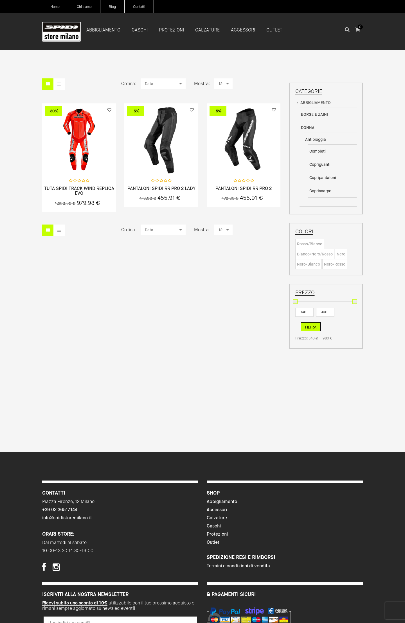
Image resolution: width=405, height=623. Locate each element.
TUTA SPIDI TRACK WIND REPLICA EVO (79, 191)
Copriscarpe (320, 191)
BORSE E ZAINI (314, 114)
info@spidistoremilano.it (67, 517)
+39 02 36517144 (59, 509)
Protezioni (217, 534)
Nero (341, 254)
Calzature (217, 517)
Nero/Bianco (308, 264)
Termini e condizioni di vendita (238, 565)
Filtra (310, 327)
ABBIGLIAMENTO (315, 102)
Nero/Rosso (334, 264)
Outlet (213, 542)
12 (220, 83)
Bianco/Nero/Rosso (315, 254)
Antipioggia (315, 139)
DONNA (307, 127)
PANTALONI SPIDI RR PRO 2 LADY (161, 188)
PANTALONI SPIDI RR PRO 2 (243, 188)
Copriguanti (319, 164)
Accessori (217, 509)
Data (149, 83)
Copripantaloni (322, 177)
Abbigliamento (222, 501)
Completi (317, 151)
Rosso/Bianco (309, 244)
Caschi (214, 526)
